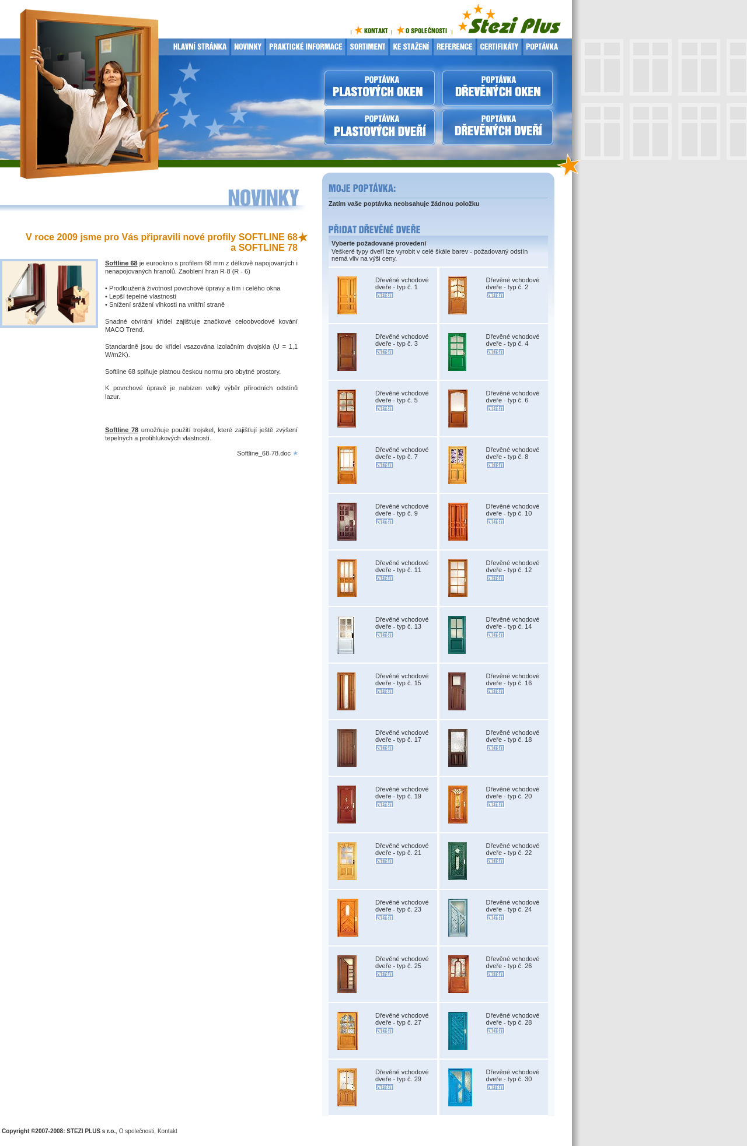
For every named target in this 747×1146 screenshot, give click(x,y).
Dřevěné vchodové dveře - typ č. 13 (402, 623)
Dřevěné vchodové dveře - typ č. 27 (402, 1019)
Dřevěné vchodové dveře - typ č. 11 (402, 566)
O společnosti (137, 1131)
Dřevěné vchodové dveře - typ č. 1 (402, 283)
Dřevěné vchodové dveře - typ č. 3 (402, 340)
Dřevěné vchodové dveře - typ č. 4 (513, 340)
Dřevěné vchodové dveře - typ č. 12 (513, 566)
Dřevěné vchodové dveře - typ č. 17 (402, 736)
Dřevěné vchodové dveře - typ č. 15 (402, 679)
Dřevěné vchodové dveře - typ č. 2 (513, 283)
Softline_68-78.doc (264, 453)
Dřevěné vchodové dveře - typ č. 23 (402, 906)
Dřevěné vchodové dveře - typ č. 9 (402, 510)
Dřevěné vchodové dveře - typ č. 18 (513, 736)
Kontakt (167, 1131)
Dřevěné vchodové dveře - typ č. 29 (402, 1075)
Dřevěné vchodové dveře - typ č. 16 (513, 679)
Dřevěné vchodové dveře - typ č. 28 (513, 1019)
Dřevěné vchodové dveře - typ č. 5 (402, 397)
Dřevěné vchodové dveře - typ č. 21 (402, 849)
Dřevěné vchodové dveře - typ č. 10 (513, 510)
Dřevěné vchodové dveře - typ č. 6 (513, 397)
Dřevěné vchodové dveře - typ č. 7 (402, 453)
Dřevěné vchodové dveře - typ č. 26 (513, 962)
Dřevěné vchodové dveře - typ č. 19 (402, 793)
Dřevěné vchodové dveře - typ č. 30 (513, 1075)
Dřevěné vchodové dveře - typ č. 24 (513, 906)
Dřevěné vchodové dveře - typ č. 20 (513, 793)
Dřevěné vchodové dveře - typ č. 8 (513, 453)
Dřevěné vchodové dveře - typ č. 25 (402, 962)
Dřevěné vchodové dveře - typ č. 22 (513, 849)
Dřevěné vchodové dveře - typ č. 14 (513, 623)
